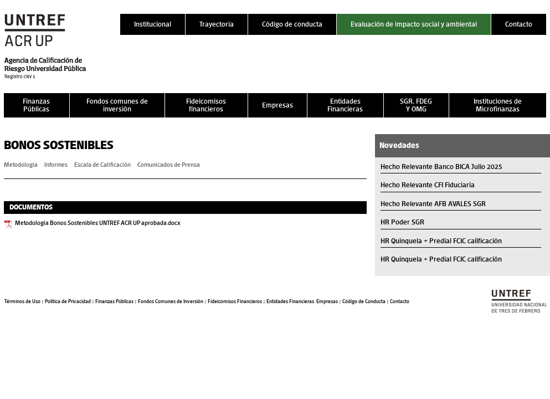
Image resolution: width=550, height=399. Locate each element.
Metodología (21, 164)
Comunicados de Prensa (168, 164)
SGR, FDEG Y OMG (416, 105)
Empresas (277, 105)
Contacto (518, 24)
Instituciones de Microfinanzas (498, 105)
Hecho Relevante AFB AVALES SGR (433, 204)
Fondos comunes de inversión (117, 105)
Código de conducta (292, 24)
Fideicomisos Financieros (235, 301)
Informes (56, 164)
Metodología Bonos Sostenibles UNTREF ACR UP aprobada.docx (98, 222)
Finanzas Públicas (36, 105)
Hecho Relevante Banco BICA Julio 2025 (441, 166)
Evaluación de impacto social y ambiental (414, 24)
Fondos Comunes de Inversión (170, 301)
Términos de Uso (22, 301)
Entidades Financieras (345, 105)
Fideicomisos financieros (206, 105)
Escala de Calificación (102, 164)
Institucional (152, 24)
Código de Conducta (363, 301)
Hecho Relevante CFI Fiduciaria (428, 185)
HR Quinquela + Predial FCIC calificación (441, 241)
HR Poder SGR (402, 222)
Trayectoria (216, 24)
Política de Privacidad (68, 301)
